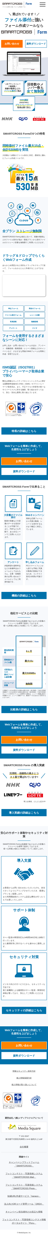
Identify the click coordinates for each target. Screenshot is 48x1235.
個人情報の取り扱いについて (24, 1085)
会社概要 (24, 1147)
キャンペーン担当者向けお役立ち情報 (24, 1212)
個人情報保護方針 (24, 1078)
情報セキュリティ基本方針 (24, 1071)
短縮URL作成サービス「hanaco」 (24, 1196)
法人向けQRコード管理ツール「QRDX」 (24, 1204)
